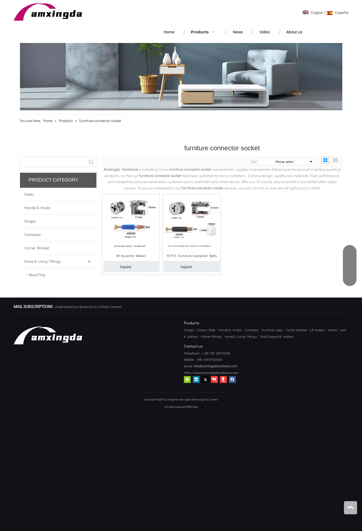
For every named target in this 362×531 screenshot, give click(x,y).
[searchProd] (53, 162)
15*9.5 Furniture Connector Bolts (192, 255)
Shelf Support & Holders (277, 336)
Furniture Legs (272, 330)
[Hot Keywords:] (91, 162)
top (350, 507)
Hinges (30, 221)
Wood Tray (37, 274)
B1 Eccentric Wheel (130, 255)
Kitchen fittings (211, 336)
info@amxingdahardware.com (215, 366)
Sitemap (192, 406)
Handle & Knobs (37, 207)
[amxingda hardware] (181, 76)
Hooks (29, 194)
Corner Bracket (36, 247)
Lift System (317, 330)
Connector (32, 234)
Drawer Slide (206, 330)
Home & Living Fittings (42, 261)
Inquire (118, 266)
